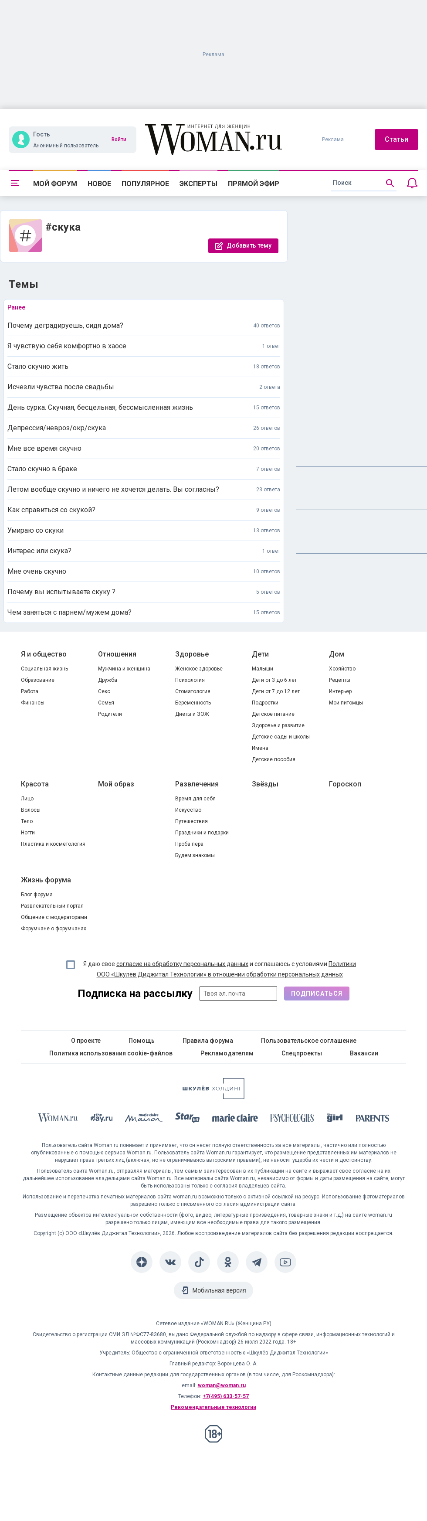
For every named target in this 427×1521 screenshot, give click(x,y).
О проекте (86, 1040)
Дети (260, 654)
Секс (104, 691)
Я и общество (44, 654)
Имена (260, 748)
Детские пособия (273, 759)
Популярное (145, 184)
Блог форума (37, 895)
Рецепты (339, 680)
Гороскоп (345, 784)
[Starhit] (187, 1119)
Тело (27, 821)
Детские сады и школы (281, 737)
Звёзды (265, 784)
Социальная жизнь (44, 669)
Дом (336, 654)
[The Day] (101, 1119)
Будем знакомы (195, 855)
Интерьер (340, 691)
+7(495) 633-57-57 (226, 1396)
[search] (363, 183)
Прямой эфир (253, 184)
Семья (106, 703)
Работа (29, 691)
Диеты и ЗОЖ (192, 714)
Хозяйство (342, 669)
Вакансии (364, 1053)
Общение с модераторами (54, 917)
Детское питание (273, 714)
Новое (99, 184)
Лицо (27, 799)
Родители (110, 714)
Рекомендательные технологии (213, 1407)
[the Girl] (335, 1119)
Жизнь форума (46, 880)
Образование (37, 680)
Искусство (188, 810)
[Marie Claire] (235, 1119)
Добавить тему (249, 245)
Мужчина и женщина (124, 669)
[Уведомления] (412, 183)
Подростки (265, 703)
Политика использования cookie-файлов (111, 1053)
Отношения (117, 654)
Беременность (193, 703)
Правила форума (208, 1040)
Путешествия (191, 821)
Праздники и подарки (202, 833)
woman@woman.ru (222, 1385)
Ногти (28, 833)
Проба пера (189, 844)
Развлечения (197, 784)
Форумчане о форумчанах (53, 929)
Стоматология (192, 691)
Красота (35, 784)
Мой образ (116, 784)
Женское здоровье (199, 669)
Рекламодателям (227, 1053)
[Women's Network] (213, 1096)
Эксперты (198, 184)
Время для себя (195, 799)
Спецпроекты (301, 1053)
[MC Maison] (144, 1119)
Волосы (31, 810)
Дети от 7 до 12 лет (276, 691)
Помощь (142, 1040)
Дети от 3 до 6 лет (274, 680)
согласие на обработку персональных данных (182, 963)
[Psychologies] (292, 1119)
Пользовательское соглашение (308, 1040)
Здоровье (192, 654)
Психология (190, 680)
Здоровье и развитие (278, 725)
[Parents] (372, 1119)
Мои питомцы (346, 703)
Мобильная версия (219, 1290)
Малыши (262, 669)
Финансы (32, 703)
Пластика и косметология (53, 844)
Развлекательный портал (52, 906)
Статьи (396, 139)
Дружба (107, 680)
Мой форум (55, 184)
